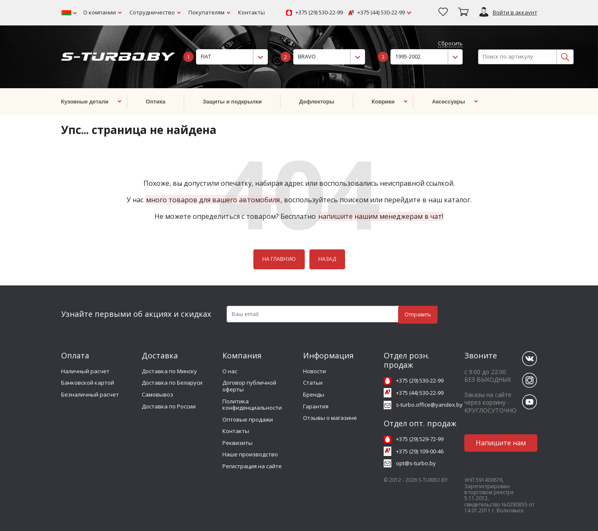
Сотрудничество (152, 12)
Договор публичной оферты (249, 386)
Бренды (313, 394)
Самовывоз (157, 394)
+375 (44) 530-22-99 (381, 12)
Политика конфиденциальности (252, 404)
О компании (99, 12)
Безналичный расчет (90, 394)
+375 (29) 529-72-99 (420, 439)
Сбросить (450, 44)
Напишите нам (501, 442)
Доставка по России (169, 406)
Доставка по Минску (169, 371)
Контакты (251, 12)
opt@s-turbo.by (416, 463)
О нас (229, 371)
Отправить (417, 314)
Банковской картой (87, 382)
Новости (314, 371)
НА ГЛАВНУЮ (279, 259)
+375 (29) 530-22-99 (319, 12)
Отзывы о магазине (330, 418)
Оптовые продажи (247, 419)
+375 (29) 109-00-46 (420, 451)
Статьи (313, 382)
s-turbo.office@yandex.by (429, 404)
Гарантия (315, 406)
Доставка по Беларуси (172, 382)
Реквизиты (237, 443)
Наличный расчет (85, 371)
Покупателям (206, 12)
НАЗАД (327, 259)
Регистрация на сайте (252, 466)
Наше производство (250, 454)
